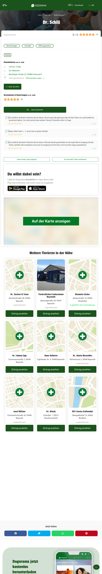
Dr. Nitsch (51, 411)
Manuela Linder (82, 294)
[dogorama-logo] (38, 5)
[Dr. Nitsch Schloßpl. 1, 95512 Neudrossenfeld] (50, 404)
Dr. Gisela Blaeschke (82, 355)
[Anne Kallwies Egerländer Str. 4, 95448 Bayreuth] (50, 346)
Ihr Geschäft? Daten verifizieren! (75, 159)
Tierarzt (7, 55)
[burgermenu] (4, 5)
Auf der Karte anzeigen (51, 221)
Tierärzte (47, 15)
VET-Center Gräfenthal (82, 411)
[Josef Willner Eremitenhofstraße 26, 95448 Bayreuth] (19, 404)
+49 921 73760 (15, 67)
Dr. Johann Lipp (19, 355)
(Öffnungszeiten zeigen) (35, 78)
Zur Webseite (14, 70)
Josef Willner (19, 411)
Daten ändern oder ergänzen (27, 159)
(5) (97, 34)
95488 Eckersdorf (59, 15)
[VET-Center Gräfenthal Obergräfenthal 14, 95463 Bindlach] (82, 404)
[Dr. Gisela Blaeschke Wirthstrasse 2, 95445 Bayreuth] (82, 346)
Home (40, 15)
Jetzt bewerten (35, 110)
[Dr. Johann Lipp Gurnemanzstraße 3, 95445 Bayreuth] (19, 346)
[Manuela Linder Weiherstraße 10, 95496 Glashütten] (82, 288)
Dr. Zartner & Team (19, 294)
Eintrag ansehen (19, 313)
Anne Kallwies (51, 355)
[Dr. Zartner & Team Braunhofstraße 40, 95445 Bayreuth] (19, 288)
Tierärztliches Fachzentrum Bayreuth (51, 295)
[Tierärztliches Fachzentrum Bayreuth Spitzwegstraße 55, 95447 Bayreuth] (50, 288)
